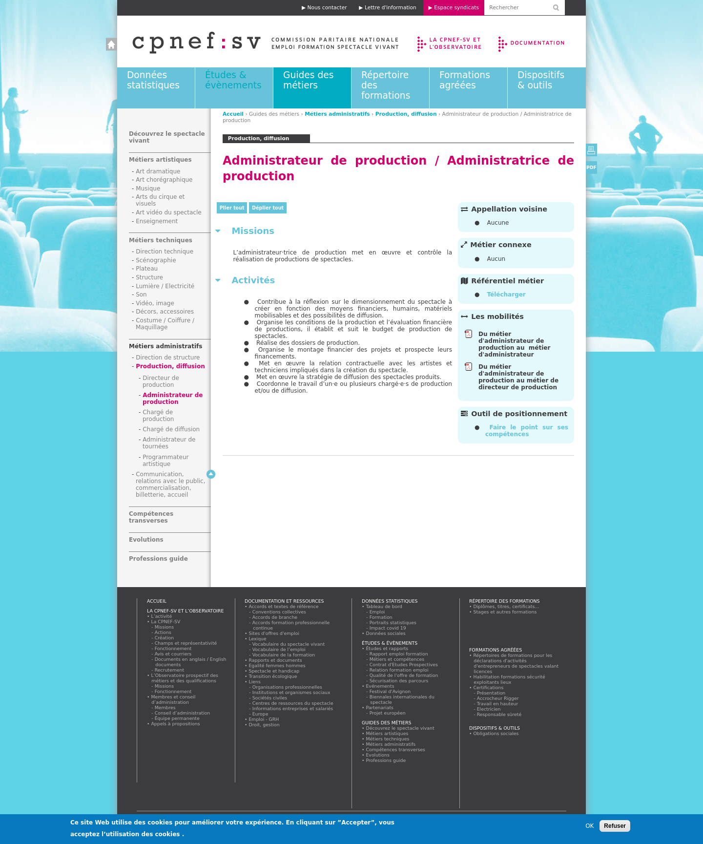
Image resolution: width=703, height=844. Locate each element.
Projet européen (387, 713)
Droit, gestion (264, 724)
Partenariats (379, 707)
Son (141, 294)
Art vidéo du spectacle (169, 212)
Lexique (257, 638)
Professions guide (158, 558)
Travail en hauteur (497, 703)
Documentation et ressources (541, 41)
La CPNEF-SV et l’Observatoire (450, 41)
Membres (165, 707)
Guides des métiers (308, 80)
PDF (591, 167)
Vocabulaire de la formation (284, 654)
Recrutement (169, 670)
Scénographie (156, 260)
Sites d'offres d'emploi (274, 633)
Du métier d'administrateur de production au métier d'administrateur (514, 344)
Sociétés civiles (270, 697)
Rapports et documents (275, 660)
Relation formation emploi (399, 670)
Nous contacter (327, 7)
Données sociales (385, 633)
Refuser (615, 826)
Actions (163, 632)
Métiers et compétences (397, 659)
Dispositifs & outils (540, 80)
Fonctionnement (173, 648)
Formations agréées (464, 80)
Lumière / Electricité (165, 286)
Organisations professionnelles (287, 687)
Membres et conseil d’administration (173, 699)
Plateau (147, 268)
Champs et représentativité (186, 643)
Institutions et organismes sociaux (291, 692)
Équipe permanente (177, 718)
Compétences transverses (151, 517)
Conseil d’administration (182, 713)
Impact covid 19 (388, 628)
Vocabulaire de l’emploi (279, 649)
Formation (381, 617)
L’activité (161, 616)
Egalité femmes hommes (277, 665)
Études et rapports (387, 648)
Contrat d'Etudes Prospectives (404, 664)
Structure (149, 277)
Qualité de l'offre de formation (404, 675)
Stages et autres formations (505, 611)
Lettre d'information (390, 7)
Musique (148, 188)
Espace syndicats (456, 7)
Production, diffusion (406, 114)
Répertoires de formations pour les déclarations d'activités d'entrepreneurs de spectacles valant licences (516, 663)
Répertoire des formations (504, 601)
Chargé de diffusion (171, 429)
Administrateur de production (173, 398)
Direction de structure (168, 357)
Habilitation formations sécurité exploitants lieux (509, 679)
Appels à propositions (175, 723)
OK (589, 826)
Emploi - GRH (264, 719)
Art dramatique (158, 171)
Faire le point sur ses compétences (526, 431)
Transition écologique (273, 676)
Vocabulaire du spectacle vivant (289, 644)
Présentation (491, 693)
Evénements (380, 686)
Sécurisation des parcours (399, 680)
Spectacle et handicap (274, 671)
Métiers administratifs (337, 114)
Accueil (255, 41)
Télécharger (506, 294)
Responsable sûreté (499, 714)
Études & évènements (233, 80)
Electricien (488, 709)
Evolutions (146, 539)
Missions (164, 627)
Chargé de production (158, 415)
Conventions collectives (279, 611)
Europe (260, 714)
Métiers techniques (160, 240)
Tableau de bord (384, 606)
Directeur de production (161, 381)
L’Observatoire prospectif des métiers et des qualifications (184, 678)
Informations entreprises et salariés (293, 708)
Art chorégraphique (164, 179)
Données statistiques (153, 80)
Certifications (488, 687)
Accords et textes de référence (283, 606)
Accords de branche (275, 617)
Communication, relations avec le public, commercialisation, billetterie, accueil (171, 484)
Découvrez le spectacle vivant (400, 728)
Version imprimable (591, 150)
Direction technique (164, 251)
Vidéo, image (155, 303)
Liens (254, 681)
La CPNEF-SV (165, 621)
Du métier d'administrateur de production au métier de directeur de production (518, 377)
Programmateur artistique (165, 460)
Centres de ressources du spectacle (293, 703)
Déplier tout (268, 208)
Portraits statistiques (393, 622)
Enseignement (157, 221)
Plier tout (232, 208)
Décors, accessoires (165, 311)
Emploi (377, 611)
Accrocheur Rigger (497, 698)
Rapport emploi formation (399, 653)
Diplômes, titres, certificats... (506, 606)
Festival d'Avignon (390, 691)
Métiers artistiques (160, 159)
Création (164, 637)
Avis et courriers (173, 653)
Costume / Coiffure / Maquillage (165, 324)
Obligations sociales (496, 733)
